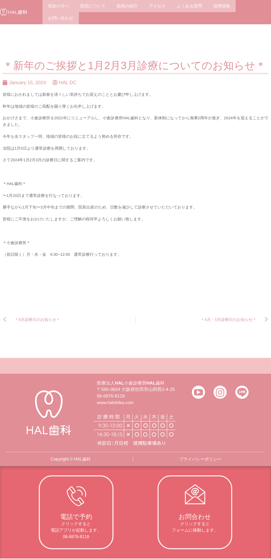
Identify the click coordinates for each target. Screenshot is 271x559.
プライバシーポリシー (200, 459)
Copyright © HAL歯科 (71, 459)
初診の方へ (58, 6)
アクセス (157, 6)
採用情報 (221, 6)
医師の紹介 (127, 6)
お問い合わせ (60, 18)
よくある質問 (189, 6)
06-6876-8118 (111, 396)
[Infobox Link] (76, 512)
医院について (93, 6)
